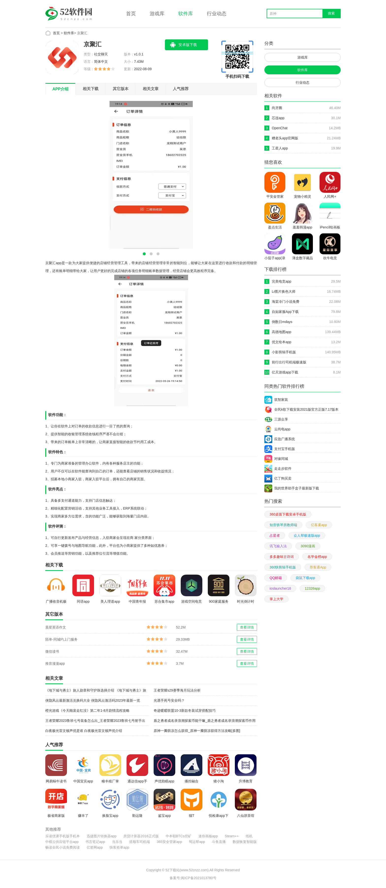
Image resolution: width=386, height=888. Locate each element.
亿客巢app (319, 525)
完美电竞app (281, 281)
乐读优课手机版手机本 (62, 836)
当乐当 (117, 842)
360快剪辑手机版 (283, 567)
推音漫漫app (55, 663)
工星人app (280, 148)
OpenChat (280, 128)
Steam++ (232, 836)
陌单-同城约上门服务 (61, 639)
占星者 (275, 535)
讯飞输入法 (278, 546)
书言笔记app (95, 842)
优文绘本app (281, 342)
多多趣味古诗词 (282, 557)
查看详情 (247, 627)
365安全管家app (169, 842)
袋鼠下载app (305, 578)
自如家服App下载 (285, 312)
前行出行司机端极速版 (289, 362)
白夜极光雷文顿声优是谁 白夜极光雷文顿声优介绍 (83, 731)
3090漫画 (308, 546)
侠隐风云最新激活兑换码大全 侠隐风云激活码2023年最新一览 (92, 700)
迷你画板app (208, 836)
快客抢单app (119, 847)
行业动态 (216, 13)
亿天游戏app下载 (285, 372)
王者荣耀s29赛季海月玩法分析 (177, 690)
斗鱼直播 (219, 842)
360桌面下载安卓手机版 (288, 514)
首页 (131, 13)
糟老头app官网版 (285, 138)
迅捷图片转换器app (101, 836)
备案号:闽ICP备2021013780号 (193, 878)
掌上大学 (276, 599)
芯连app (278, 118)
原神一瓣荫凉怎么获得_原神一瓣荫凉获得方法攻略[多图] (197, 731)
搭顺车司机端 (139, 842)
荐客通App (318, 567)
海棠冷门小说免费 (285, 302)
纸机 (249, 836)
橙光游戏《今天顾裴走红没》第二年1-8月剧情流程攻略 (87, 710)
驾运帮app (197, 842)
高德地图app (281, 332)
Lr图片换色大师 (283, 291)
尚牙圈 (277, 108)
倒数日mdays (282, 322)
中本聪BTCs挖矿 (179, 836)
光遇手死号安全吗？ (169, 700)
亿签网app (95, 847)
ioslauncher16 (280, 588)
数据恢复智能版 (245, 842)
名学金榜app (317, 557)
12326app (312, 588)
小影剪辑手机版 (284, 352)
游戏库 (157, 13)
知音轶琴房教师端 (283, 525)
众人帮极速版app (307, 535)
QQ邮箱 (276, 578)
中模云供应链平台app (62, 842)
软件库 (185, 13)
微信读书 (52, 651)
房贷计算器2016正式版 (141, 836)
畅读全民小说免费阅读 (62, 847)
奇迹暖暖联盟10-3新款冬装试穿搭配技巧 (185, 710)
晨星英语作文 (55, 627)
